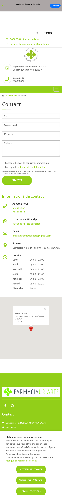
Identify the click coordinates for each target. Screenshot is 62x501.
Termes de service (22, 173)
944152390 (18, 208)
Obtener (55, 5)
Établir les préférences (31, 480)
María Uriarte (11, 96)
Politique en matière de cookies (21, 461)
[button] (31, 329)
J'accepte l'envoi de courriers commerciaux (25, 163)
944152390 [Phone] (18, 78)
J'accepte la (23, 167)
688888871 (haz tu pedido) (22, 39)
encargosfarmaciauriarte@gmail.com (27, 44)
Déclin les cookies (31, 491)
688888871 (18, 211)
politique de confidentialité (31, 167)
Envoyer (17, 180)
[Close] (45, 309)
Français (47, 32)
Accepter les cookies (31, 469)
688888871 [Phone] (18, 81)
